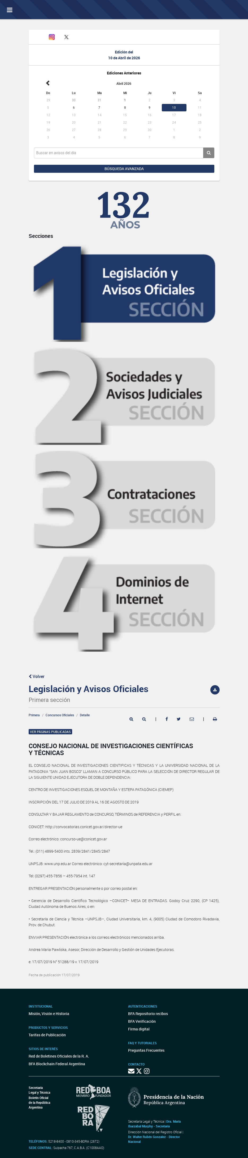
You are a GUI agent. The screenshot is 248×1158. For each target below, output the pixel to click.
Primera (34, 715)
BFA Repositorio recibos (148, 1013)
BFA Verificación (142, 1021)
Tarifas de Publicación (47, 1034)
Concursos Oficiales (60, 715)
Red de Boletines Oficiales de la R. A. (59, 1056)
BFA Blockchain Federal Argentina (57, 1063)
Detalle (85, 715)
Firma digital (139, 1028)
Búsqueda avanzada (124, 168)
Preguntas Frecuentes (146, 1050)
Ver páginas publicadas (50, 732)
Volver (37, 676)
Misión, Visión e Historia (49, 1013)
